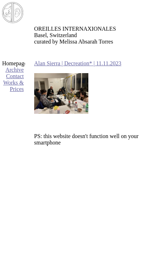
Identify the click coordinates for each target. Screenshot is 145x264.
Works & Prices (13, 86)
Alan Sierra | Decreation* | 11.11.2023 (77, 63)
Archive (14, 70)
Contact (15, 76)
